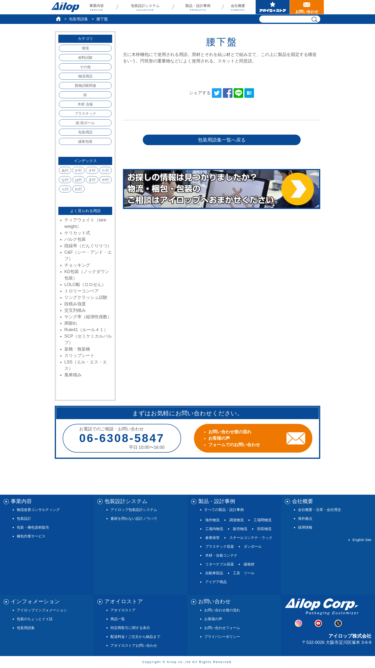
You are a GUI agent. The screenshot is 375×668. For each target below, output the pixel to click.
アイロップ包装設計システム (133, 510)
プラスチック (85, 113)
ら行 (65, 189)
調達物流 (236, 520)
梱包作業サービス (31, 536)
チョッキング (77, 265)
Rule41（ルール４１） (86, 329)
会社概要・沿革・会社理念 (319, 510)
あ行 (65, 170)
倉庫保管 (212, 538)
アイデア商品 (216, 582)
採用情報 (305, 527)
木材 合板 (85, 104)
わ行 (78, 189)
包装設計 (24, 518)
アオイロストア (123, 610)
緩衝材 (249, 564)
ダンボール (253, 546)
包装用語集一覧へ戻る (222, 139)
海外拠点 (305, 518)
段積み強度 (75, 303)
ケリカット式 (77, 232)
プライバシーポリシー (222, 637)
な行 (65, 180)
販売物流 (240, 529)
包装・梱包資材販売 (33, 527)
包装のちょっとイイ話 (35, 619)
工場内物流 (214, 529)
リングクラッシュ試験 (85, 297)
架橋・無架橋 (77, 349)
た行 (105, 170)
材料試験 (85, 57)
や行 (105, 180)
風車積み (73, 374)
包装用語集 (78, 19)
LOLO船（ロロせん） (85, 284)
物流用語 (85, 76)
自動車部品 (214, 573)
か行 (78, 170)
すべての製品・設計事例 (224, 510)
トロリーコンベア (81, 291)
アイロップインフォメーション (42, 610)
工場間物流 (262, 520)
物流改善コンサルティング (38, 510)
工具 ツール (243, 573)
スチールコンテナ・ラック (250, 538)
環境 (85, 48)
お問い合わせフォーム (222, 628)
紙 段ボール (85, 123)
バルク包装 (75, 239)
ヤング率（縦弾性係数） (88, 316)
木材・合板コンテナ (221, 555)
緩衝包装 (85, 141)
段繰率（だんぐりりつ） (88, 245)
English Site (362, 540)
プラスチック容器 (219, 546)
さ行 (92, 170)
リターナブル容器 (219, 564)
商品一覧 (117, 619)
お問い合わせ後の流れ (222, 610)
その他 (85, 67)
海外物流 (212, 520)
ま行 (92, 180)
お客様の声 (213, 619)
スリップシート (79, 355)
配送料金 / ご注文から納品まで (135, 637)
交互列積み (75, 310)
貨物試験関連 (85, 85)
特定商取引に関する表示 (130, 628)
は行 (78, 180)
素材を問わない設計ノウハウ (133, 518)
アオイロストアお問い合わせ (133, 645)
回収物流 (264, 529)
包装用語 (85, 132)
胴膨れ (70, 323)
